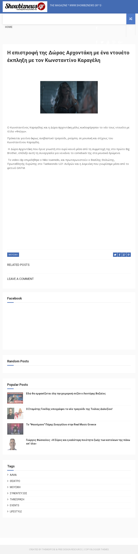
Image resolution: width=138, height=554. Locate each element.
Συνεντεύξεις (18, 493)
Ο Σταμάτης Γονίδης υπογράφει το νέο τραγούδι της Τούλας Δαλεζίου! (69, 409)
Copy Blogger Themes (96, 549)
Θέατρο (15, 481)
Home (8, 27)
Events (14, 505)
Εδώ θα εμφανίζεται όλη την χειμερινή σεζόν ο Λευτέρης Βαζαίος (66, 393)
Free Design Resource (70, 549)
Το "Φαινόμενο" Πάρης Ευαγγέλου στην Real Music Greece (61, 424)
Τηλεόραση (17, 499)
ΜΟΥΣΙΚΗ (13, 255)
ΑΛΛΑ (13, 474)
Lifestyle (16, 511)
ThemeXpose (48, 549)
